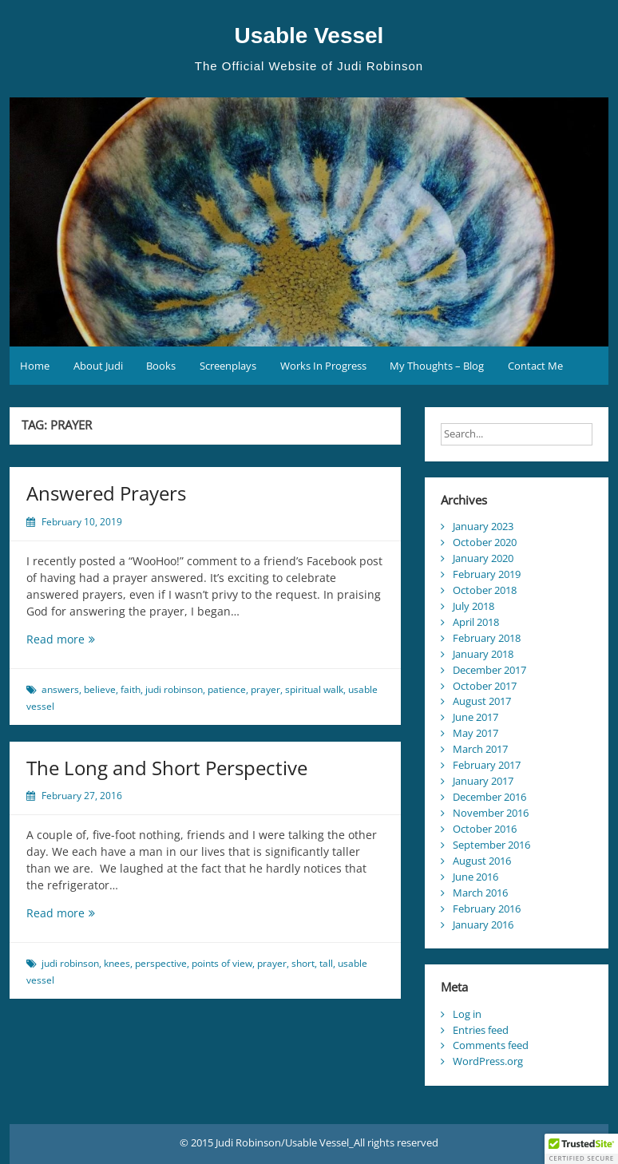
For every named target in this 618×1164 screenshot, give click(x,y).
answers (60, 689)
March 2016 (480, 892)
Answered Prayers (106, 493)
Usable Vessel (309, 35)
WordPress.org (488, 1061)
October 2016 (485, 829)
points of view (222, 963)
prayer (265, 689)
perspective (161, 963)
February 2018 (487, 638)
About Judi (98, 365)
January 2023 (483, 526)
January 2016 (483, 924)
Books (161, 365)
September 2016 (491, 844)
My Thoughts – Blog (437, 365)
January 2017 (483, 781)
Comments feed (491, 1045)
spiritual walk (314, 689)
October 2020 (485, 542)
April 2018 (476, 622)
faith (131, 689)
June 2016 (475, 876)
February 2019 (487, 574)
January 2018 (483, 654)
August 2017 (482, 701)
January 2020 (483, 558)
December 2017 (489, 670)
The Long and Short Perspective (166, 767)
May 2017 (475, 733)
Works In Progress (323, 365)
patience (227, 689)
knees (117, 963)
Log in (467, 1014)
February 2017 (487, 765)
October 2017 (485, 686)
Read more (81, 639)
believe (100, 689)
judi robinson (174, 689)
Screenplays (228, 365)
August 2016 (482, 860)
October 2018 (485, 590)
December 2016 (489, 797)
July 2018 (473, 606)
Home (35, 365)
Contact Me (535, 365)
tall (326, 963)
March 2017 (480, 749)
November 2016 (491, 813)
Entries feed (481, 1030)
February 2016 (487, 908)
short (303, 963)
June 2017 (475, 717)
